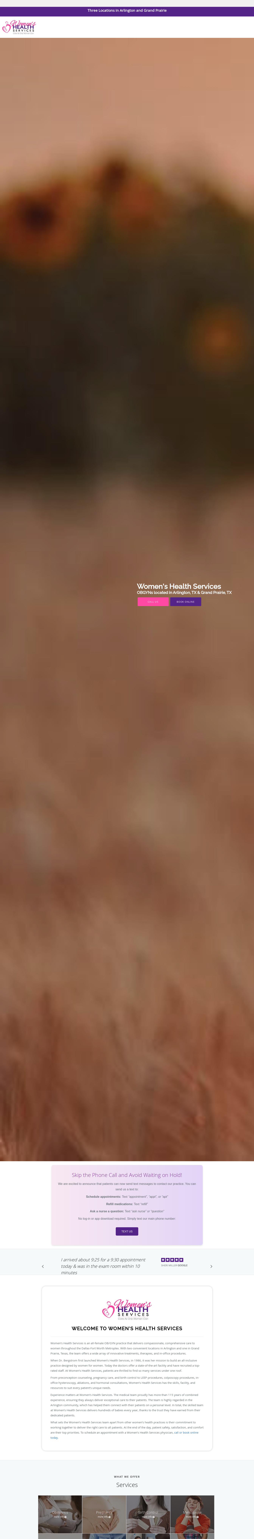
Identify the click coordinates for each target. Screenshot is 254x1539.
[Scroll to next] (210, 1267)
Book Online (186, 601)
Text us (127, 1231)
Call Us (153, 601)
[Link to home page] (18, 27)
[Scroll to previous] (44, 1267)
